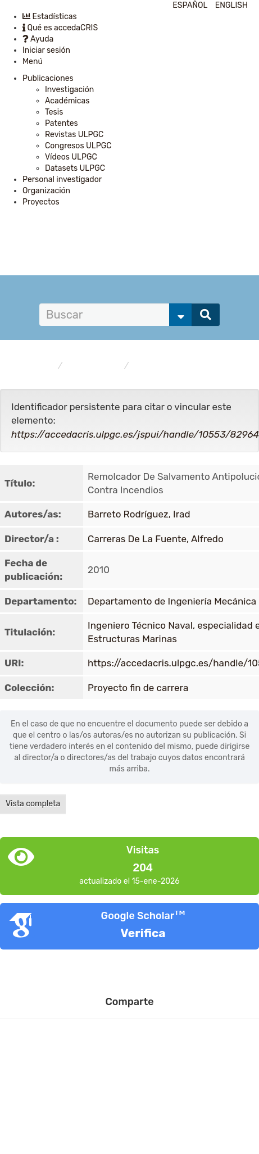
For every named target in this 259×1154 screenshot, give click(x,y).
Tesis (54, 112)
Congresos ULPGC (78, 146)
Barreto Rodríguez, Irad (139, 514)
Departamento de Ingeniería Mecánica (172, 601)
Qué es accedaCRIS (60, 28)
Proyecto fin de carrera (178, 366)
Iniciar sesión (46, 50)
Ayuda (37, 39)
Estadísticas (49, 16)
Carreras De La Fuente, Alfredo (156, 538)
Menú (32, 61)
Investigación (69, 89)
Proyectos (41, 202)
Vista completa (33, 803)
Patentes (61, 123)
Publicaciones (48, 78)
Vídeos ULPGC (71, 157)
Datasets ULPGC (75, 168)
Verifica (142, 933)
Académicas (67, 101)
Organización (46, 191)
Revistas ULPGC (74, 134)
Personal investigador (62, 179)
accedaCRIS (32, 366)
